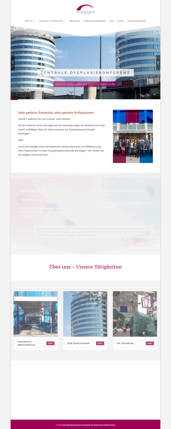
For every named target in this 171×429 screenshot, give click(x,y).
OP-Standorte (125, 343)
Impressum (99, 425)
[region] (85, 62)
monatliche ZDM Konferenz (26, 343)
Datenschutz (109, 425)
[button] (13, 62)
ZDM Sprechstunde (78, 343)
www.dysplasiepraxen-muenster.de (77, 425)
